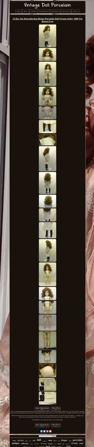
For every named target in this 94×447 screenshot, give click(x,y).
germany (31, 443)
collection (24, 443)
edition (14, 440)
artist (30, 440)
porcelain (78, 440)
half (34, 440)
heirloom (37, 443)
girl (63, 443)
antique (15, 443)
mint (50, 440)
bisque (64, 440)
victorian (44, 443)
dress (55, 440)
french (55, 443)
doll (39, 440)
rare (81, 443)
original (50, 443)
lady (59, 440)
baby (70, 440)
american (67, 443)
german (21, 440)
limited (59, 443)
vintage (74, 443)
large (26, 440)
